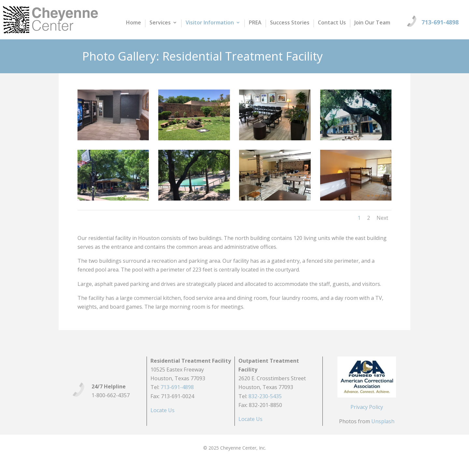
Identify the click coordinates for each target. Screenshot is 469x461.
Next (382, 217)
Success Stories (289, 23)
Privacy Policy (366, 407)
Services (160, 23)
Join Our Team (372, 23)
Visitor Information (210, 23)
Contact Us (332, 23)
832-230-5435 (265, 396)
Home (133, 23)
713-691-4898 (440, 22)
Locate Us (162, 410)
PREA (255, 23)
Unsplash (382, 421)
